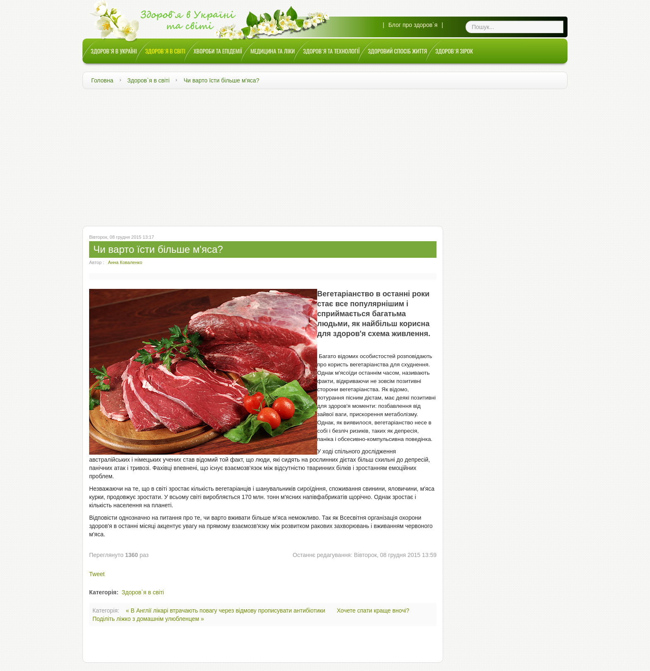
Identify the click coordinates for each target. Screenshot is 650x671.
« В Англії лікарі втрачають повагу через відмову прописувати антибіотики (226, 610)
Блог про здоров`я (413, 25)
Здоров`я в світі (148, 80)
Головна (102, 80)
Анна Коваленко (125, 262)
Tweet (96, 574)
